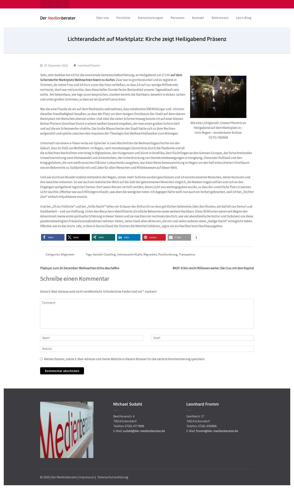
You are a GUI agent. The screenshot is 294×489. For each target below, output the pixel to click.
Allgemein (67, 254)
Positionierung (168, 254)
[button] (52, 237)
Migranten (150, 254)
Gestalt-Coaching (104, 254)
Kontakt (198, 18)
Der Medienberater (64, 477)
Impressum (86, 477)
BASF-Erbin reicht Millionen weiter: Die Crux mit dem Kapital (213, 268)
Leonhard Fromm (89, 65)
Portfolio (123, 18)
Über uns (102, 18)
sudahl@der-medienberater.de (144, 431)
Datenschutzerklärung (113, 477)
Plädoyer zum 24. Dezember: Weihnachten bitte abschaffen (79, 268)
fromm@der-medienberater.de (217, 431)
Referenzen (220, 18)
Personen (177, 18)
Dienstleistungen (150, 18)
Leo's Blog (243, 18)
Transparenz (187, 254)
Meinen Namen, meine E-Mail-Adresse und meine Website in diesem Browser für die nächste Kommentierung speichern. (124, 359)
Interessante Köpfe (129, 254)
